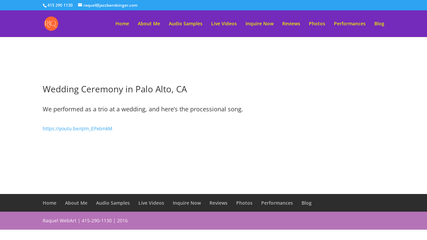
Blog (379, 24)
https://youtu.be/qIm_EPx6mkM (77, 128)
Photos (317, 24)
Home (122, 24)
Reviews (291, 24)
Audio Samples (185, 24)
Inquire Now (260, 24)
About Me (149, 24)
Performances (350, 24)
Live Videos (224, 24)
